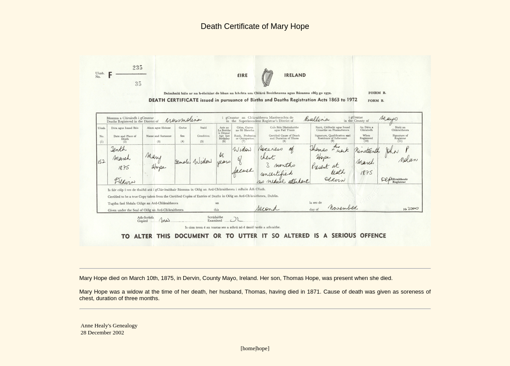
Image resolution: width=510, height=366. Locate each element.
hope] (263, 348)
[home (248, 348)
